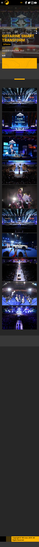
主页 (3, 33)
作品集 (8, 33)
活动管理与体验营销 (10, 51)
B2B (3, 55)
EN (21, 3)
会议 (22, 51)
